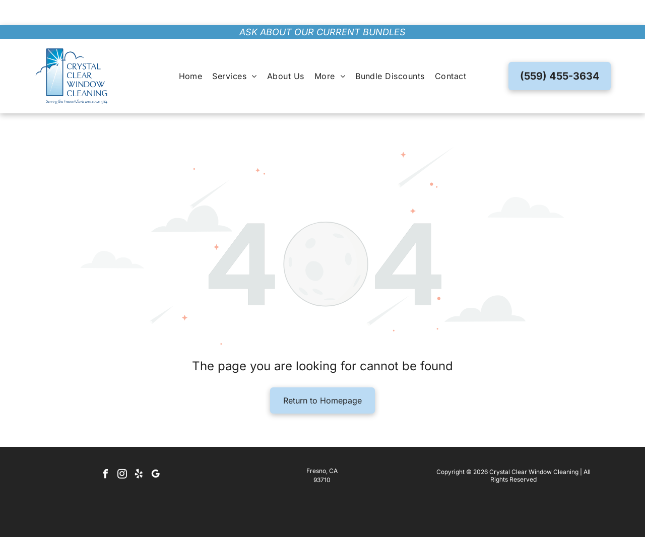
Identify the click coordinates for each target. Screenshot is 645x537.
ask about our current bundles (322, 7)
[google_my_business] (156, 450)
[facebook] (106, 450)
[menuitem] (191, 50)
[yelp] (139, 450)
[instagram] (122, 450)
